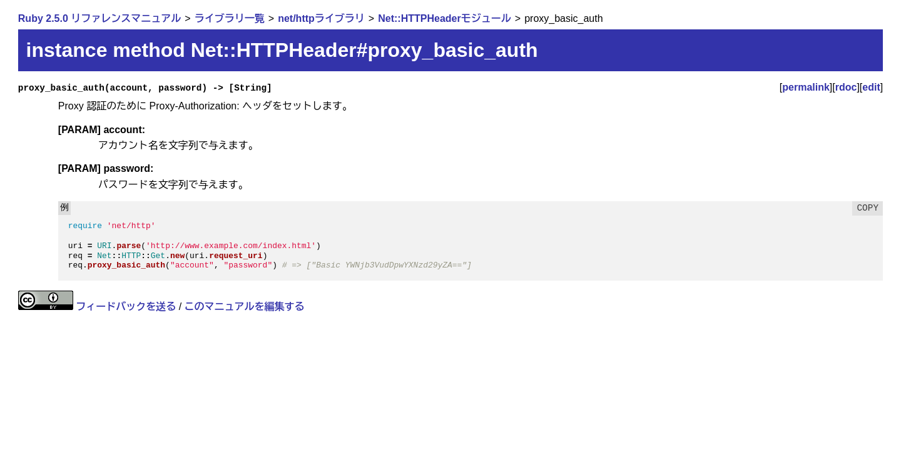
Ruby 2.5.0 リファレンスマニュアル (99, 18)
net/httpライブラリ (321, 18)
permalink (806, 87)
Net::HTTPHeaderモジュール (444, 18)
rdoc (846, 87)
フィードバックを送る (126, 306)
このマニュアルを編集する (245, 306)
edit (871, 87)
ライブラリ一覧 (230, 18)
